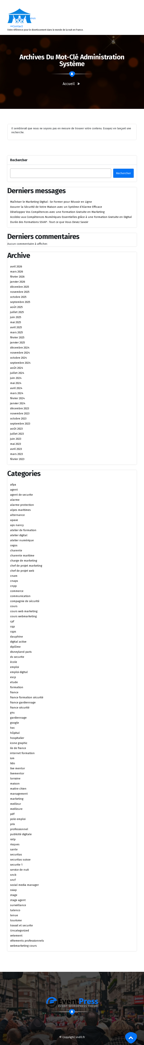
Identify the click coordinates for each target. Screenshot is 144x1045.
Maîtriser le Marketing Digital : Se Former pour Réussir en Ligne (51, 201)
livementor (17, 773)
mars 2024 (16, 393)
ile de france (18, 748)
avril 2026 (16, 266)
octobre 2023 (18, 418)
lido (12, 763)
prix (12, 824)
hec (12, 728)
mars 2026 (16, 271)
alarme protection (22, 505)
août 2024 (16, 368)
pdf (12, 814)
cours (13, 606)
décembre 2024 (19, 347)
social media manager (24, 885)
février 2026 (17, 276)
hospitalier (17, 738)
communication (20, 596)
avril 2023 (16, 449)
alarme (15, 499)
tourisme (16, 920)
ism (12, 758)
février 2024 (17, 398)
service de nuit (19, 869)
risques (15, 844)
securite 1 (16, 864)
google (14, 722)
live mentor (17, 768)
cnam (13, 575)
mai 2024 (15, 383)
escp (13, 677)
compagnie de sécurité (24, 601)
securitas (16, 854)
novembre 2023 (19, 413)
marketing (16, 798)
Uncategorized (19, 930)
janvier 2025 (17, 342)
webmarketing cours (23, 945)
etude (14, 682)
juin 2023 (15, 438)
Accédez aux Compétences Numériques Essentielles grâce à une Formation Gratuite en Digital (71, 217)
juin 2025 (15, 317)
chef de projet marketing (26, 565)
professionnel (19, 829)
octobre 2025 (18, 297)
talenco (15, 910)
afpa (13, 484)
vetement (16, 935)
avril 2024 (16, 388)
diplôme (15, 646)
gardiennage (18, 717)
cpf (12, 621)
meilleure (16, 809)
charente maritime (22, 555)
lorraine (15, 778)
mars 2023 (16, 454)
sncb (13, 874)
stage (13, 895)
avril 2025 (16, 327)
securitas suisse (20, 859)
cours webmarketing (23, 616)
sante (14, 849)
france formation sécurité (26, 697)
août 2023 (16, 428)
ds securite (17, 657)
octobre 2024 (18, 357)
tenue (14, 915)
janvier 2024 (17, 403)
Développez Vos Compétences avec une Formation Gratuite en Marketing (57, 212)
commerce (16, 591)
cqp (12, 626)
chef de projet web (22, 570)
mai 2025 (15, 322)
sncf (13, 880)
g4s (12, 712)
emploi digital (19, 672)
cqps (13, 631)
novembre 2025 (19, 292)
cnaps (14, 581)
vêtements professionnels (27, 940)
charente (16, 550)
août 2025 (16, 307)
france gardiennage (23, 702)
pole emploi (18, 819)
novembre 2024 (20, 352)
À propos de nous (23, 18)
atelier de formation (23, 530)
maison (15, 783)
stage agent (18, 900)
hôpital (15, 733)
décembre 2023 (19, 408)
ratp (13, 839)
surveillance (18, 905)
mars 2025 (16, 332)
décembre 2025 (19, 286)
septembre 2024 (20, 362)
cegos (13, 545)
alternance (17, 515)
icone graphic (18, 743)
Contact (16, 26)
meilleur (15, 804)
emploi (14, 667)
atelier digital (18, 535)
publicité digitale (21, 834)
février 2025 (17, 337)
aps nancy (17, 525)
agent (14, 489)
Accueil (69, 83)
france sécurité (19, 707)
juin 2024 (16, 378)
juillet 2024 (17, 373)
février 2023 (17, 459)
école (13, 662)
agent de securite (21, 494)
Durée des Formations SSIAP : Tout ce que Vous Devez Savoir (49, 222)
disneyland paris (21, 652)
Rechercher (18, 160)
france (14, 692)
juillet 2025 (17, 312)
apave (14, 520)
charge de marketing (23, 560)
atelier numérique (22, 540)
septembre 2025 (20, 302)
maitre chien (18, 788)
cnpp (13, 586)
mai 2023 (15, 444)
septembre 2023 (20, 423)
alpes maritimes (20, 510)
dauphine (16, 636)
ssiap (13, 890)
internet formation (22, 753)
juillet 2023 (17, 433)
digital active (18, 641)
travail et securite (21, 925)
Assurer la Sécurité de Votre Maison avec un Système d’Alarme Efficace (56, 207)
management (19, 793)
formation (16, 687)
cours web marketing (24, 611)
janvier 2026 (17, 281)
